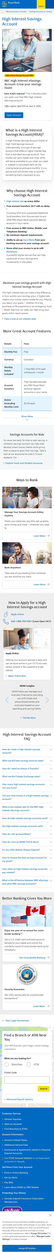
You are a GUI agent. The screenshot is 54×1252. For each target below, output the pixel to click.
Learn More (39, 536)
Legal (5, 1232)
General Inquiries (12, 1119)
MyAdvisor (11, 251)
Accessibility (15, 1232)
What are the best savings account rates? (23, 760)
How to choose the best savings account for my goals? (24, 859)
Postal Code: (10, 1072)
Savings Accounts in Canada (40, 12)
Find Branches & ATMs (15, 1129)
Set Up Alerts (10, 1177)
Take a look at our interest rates (20, 318)
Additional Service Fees (16, 1145)
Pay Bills (8, 1182)
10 (26, 93)
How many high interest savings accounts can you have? (23, 786)
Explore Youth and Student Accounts (23, 463)
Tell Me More (23, 718)
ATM (36, 1064)
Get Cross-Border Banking (32, 957)
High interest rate (15, 201)
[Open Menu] (49, 4)
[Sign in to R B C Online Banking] (41, 4)
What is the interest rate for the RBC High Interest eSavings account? (22, 809)
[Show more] (27, 417)
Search (43, 1088)
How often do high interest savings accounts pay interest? (24, 871)
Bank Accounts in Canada (16, 12)
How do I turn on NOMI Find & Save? (20, 842)
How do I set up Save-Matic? (16, 834)
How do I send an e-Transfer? (20, 768)
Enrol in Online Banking (16, 1172)
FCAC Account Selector (20, 1158)
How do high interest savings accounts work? (25, 818)
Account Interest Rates (15, 1140)
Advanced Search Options (20, 1099)
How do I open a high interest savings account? (21, 751)
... (2, 12)
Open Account (14, 115)
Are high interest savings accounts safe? (22, 826)
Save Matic (28, 240)
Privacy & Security (30, 1232)
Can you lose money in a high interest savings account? (25, 797)
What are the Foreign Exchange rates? (21, 776)
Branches (17, 1064)
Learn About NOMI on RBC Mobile (21, 1187)
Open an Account (13, 1124)
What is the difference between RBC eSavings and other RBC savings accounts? (25, 882)
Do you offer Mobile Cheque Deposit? (21, 849)
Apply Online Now (17, 675)
